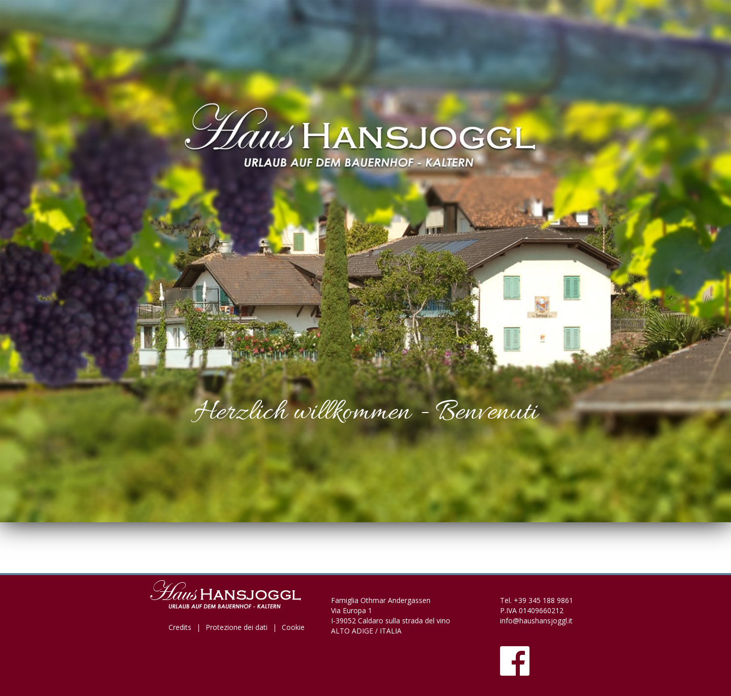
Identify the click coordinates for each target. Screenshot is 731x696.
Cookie (293, 627)
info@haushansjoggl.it (536, 620)
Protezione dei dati (237, 627)
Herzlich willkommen (302, 413)
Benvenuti (487, 413)
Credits (180, 627)
